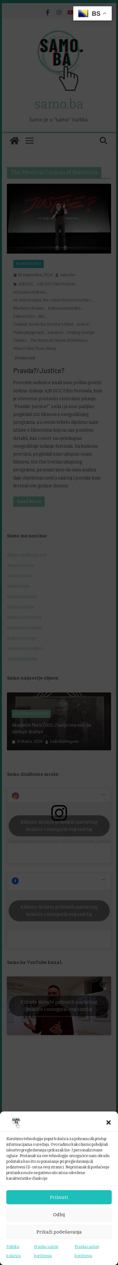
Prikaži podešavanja (59, 1232)
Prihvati (59, 1197)
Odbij (59, 1214)
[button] (108, 1122)
